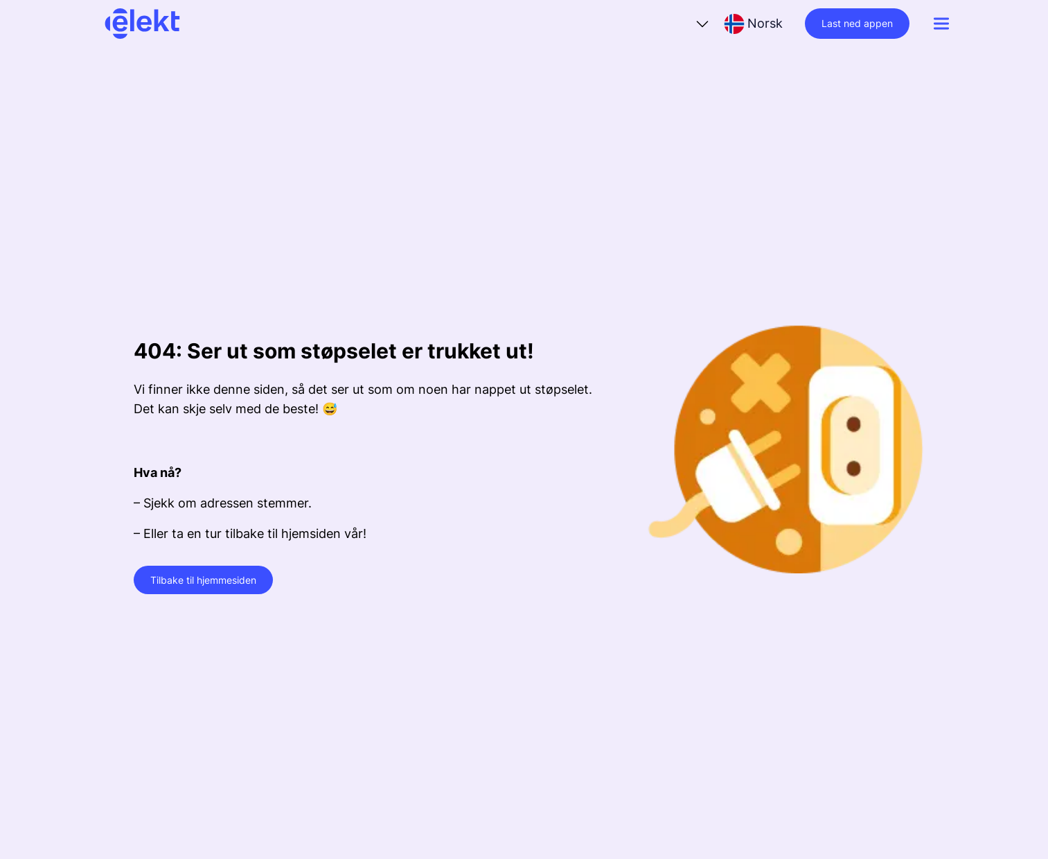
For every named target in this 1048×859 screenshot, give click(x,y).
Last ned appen (857, 23)
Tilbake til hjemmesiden (203, 580)
